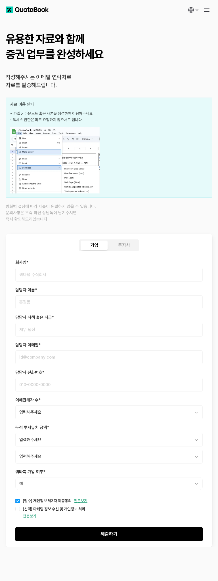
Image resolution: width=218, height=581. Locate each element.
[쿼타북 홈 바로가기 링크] (27, 10)
